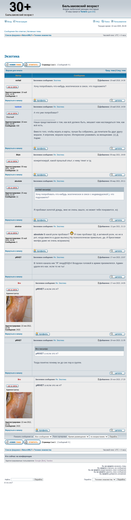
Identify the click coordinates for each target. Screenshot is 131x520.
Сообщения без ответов (15, 31)
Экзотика (11, 56)
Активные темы (34, 31)
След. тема (121, 71)
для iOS (92, 12)
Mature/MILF (27, 35)
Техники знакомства (42, 35)
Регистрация (20, 22)
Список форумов (12, 35)
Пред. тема (110, 71)
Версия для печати (14, 71)
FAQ (96, 22)
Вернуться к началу (13, 101)
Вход (8, 22)
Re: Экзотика (59, 107)
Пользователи (118, 22)
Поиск (106, 22)
